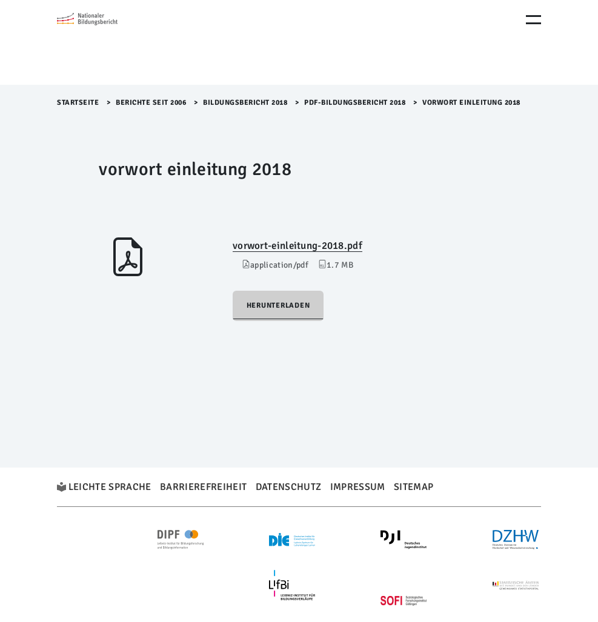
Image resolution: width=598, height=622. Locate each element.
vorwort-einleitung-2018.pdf (297, 245)
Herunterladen (278, 305)
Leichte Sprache (109, 487)
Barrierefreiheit (203, 487)
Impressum (357, 487)
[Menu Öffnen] (533, 19)
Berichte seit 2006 (151, 102)
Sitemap (413, 487)
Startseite (78, 102)
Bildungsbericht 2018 (245, 102)
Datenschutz (289, 487)
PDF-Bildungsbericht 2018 (354, 102)
